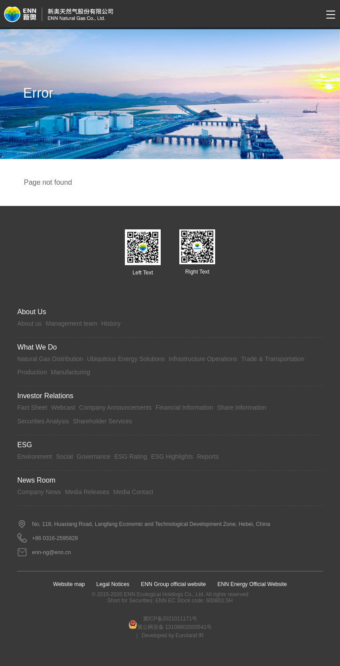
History (111, 323)
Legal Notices (113, 584)
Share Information (241, 407)
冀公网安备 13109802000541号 (170, 625)
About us (29, 323)
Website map (69, 584)
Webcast (63, 407)
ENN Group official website (173, 584)
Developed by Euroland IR (173, 635)
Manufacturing (70, 372)
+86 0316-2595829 (55, 538)
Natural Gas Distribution (50, 358)
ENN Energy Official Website (252, 584)
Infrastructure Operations (203, 358)
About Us (31, 312)
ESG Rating (130, 456)
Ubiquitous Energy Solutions (126, 358)
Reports (208, 456)
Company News (39, 491)
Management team (71, 323)
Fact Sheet (32, 407)
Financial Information (184, 407)
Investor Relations (45, 396)
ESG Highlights (172, 456)
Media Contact (133, 491)
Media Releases (87, 491)
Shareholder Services (102, 421)
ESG (24, 445)
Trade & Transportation (273, 358)
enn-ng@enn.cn (51, 552)
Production (32, 372)
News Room (36, 480)
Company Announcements (115, 407)
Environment (34, 456)
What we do (37, 347)
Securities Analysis (43, 421)
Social (64, 456)
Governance (93, 456)
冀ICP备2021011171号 (170, 619)
